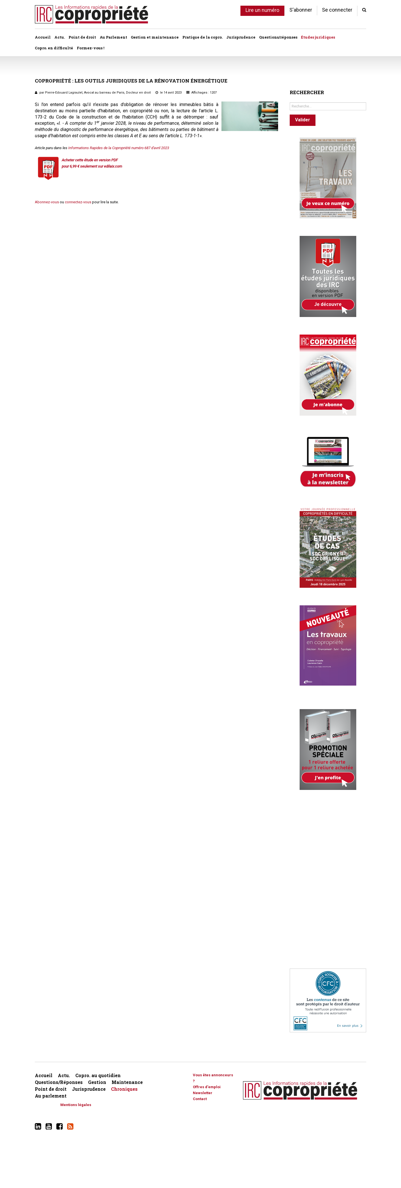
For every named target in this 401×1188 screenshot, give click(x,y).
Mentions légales (75, 1105)
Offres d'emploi (207, 1087)
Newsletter (202, 1093)
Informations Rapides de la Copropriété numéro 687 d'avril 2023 (118, 148)
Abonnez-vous (47, 202)
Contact (200, 1099)
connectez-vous (78, 202)
